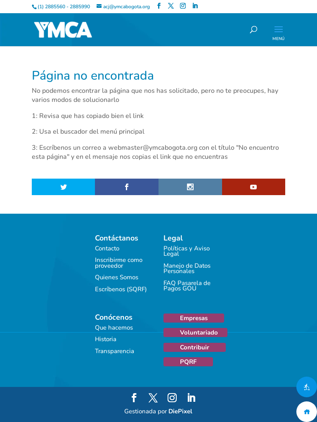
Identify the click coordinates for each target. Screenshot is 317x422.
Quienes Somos (116, 277)
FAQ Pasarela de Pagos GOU (187, 286)
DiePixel (180, 411)
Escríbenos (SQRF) (121, 289)
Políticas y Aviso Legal (186, 251)
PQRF (188, 362)
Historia (105, 339)
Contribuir (194, 347)
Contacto (107, 248)
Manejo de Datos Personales (187, 269)
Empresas (194, 318)
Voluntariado (199, 332)
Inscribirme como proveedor (118, 263)
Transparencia (114, 351)
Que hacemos (114, 327)
